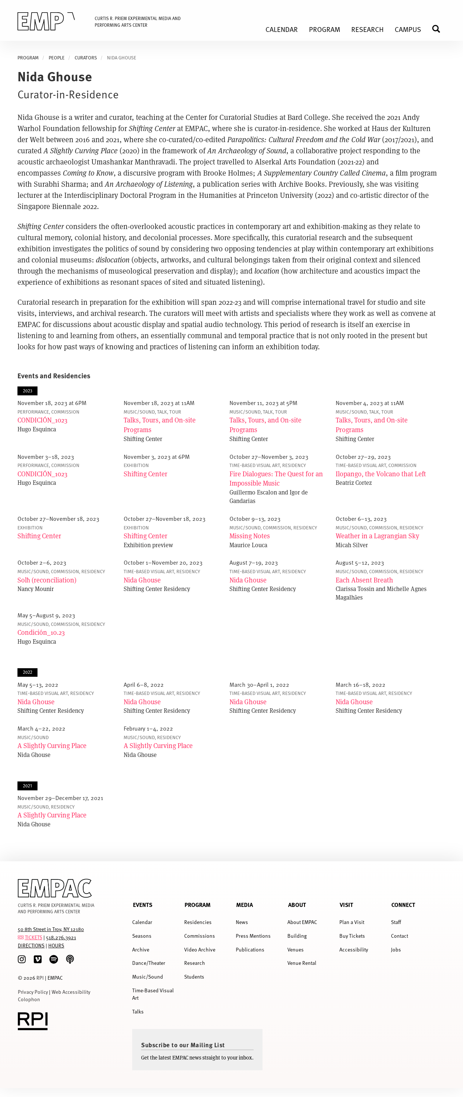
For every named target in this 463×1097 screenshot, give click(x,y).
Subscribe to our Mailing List (183, 1044)
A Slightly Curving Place (52, 745)
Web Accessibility (71, 991)
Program (198, 904)
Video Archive (199, 949)
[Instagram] (22, 959)
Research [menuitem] (367, 29)
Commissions (199, 935)
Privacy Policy (33, 991)
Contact (399, 935)
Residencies (198, 921)
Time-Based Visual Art (153, 994)
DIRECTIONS (31, 945)
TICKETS (33, 937)
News (242, 921)
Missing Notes (249, 535)
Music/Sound (147, 976)
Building (297, 935)
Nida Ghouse (142, 579)
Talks (138, 1011)
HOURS (56, 945)
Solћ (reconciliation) (46, 579)
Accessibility (353, 949)
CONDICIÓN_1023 (42, 419)
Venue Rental (301, 962)
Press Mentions (253, 935)
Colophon (29, 999)
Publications (250, 949)
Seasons (141, 935)
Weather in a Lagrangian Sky (377, 535)
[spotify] (53, 959)
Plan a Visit (351, 921)
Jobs (396, 949)
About (297, 904)
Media (244, 904)
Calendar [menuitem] (281, 29)
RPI (40, 977)
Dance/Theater (148, 962)
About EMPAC (302, 921)
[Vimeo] (38, 959)
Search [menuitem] (439, 28)
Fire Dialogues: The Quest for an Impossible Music (276, 478)
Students (194, 976)
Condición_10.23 (41, 632)
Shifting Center (145, 473)
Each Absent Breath (364, 579)
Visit (346, 904)
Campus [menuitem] (408, 29)
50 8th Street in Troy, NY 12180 (51, 929)
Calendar (142, 921)
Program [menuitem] (324, 29)
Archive (140, 949)
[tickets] (21, 937)
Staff (396, 921)
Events (142, 904)
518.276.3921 (61, 937)
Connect (403, 904)
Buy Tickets (352, 935)
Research (194, 962)
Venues (295, 949)
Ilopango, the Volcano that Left (381, 473)
